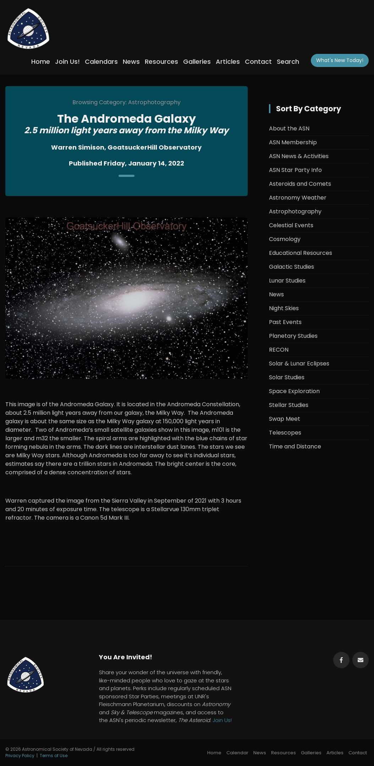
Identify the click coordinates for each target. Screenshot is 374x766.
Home (40, 61)
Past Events (285, 322)
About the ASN (289, 128)
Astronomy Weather (297, 198)
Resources (161, 61)
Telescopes (285, 433)
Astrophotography (295, 211)
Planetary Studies (293, 336)
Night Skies (284, 308)
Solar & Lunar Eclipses (299, 363)
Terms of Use (53, 756)
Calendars (101, 61)
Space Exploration (294, 391)
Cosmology (285, 239)
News (131, 61)
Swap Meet (284, 419)
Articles (228, 61)
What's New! (339, 60)
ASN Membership (293, 142)
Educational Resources (300, 253)
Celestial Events (291, 225)
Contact (258, 61)
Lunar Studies (287, 280)
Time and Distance (295, 446)
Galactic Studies (291, 267)
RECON (278, 350)
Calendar (237, 752)
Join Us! (67, 61)
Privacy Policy (19, 756)
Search (288, 61)
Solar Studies (286, 377)
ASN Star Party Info (295, 170)
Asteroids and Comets (300, 184)
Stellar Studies (288, 405)
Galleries (197, 61)
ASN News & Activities (299, 156)
